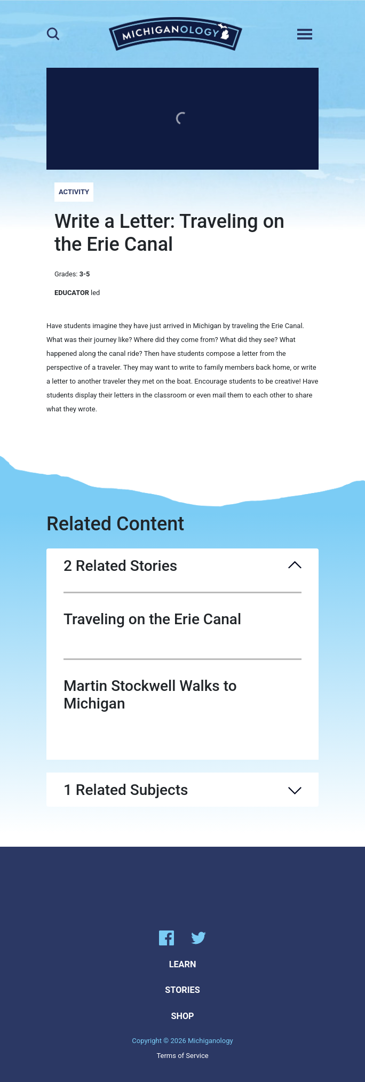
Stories (182, 990)
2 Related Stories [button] (182, 566)
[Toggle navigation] (305, 34)
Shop (182, 1016)
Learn (182, 964)
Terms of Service (182, 1056)
